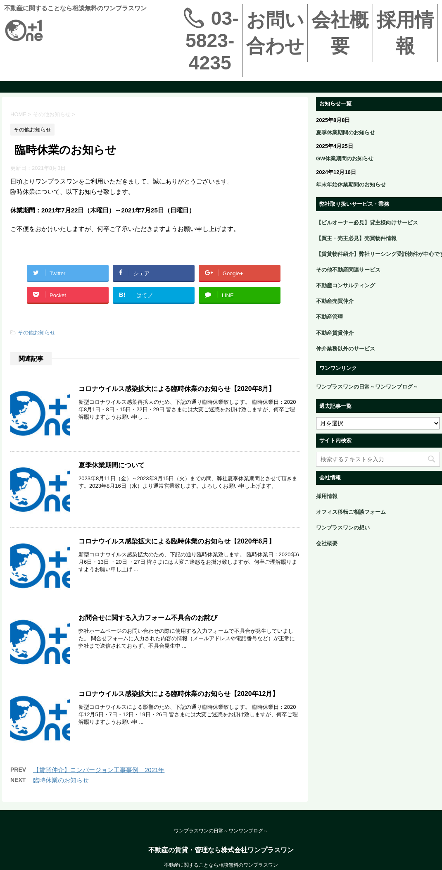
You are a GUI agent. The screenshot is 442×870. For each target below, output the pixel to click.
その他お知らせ (36, 332)
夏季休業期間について (111, 467)
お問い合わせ (275, 33)
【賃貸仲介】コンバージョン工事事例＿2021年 (98, 783)
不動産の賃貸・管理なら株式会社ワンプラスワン (221, 863)
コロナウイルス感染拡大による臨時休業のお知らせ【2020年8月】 (177, 388)
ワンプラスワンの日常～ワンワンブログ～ (221, 844)
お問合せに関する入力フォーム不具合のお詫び (147, 625)
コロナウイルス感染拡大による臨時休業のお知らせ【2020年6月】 (177, 546)
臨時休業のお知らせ (61, 793)
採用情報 (405, 33)
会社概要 (339, 33)
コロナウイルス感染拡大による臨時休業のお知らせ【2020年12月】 (178, 704)
